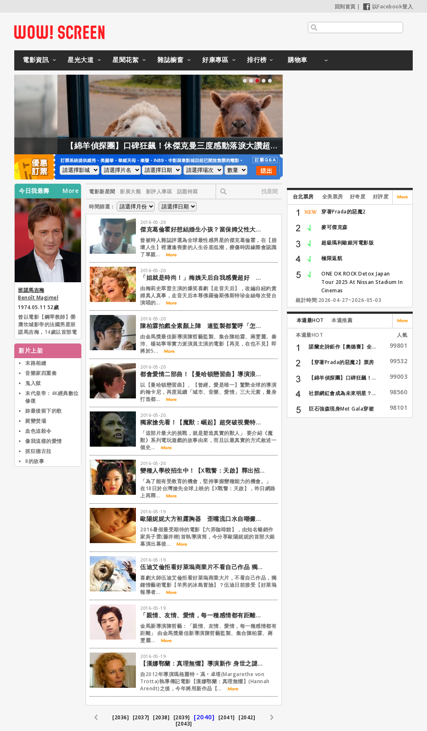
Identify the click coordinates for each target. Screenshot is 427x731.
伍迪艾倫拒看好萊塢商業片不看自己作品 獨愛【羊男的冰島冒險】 (203, 566)
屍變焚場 (35, 420)
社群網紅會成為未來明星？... (342, 393)
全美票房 (332, 196)
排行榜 (257, 59)
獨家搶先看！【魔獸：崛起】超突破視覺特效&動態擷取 (203, 422)
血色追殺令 (38, 430)
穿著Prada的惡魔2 (343, 211)
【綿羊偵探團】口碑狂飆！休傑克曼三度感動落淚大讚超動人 (198, 145)
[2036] (120, 717)
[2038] (161, 717)
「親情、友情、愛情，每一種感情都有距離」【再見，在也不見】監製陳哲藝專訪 (203, 615)
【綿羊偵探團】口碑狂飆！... (342, 377)
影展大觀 (130, 191)
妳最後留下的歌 (43, 410)
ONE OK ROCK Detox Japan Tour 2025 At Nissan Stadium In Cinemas (362, 282)
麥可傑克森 (334, 227)
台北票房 (303, 196)
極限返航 (331, 258)
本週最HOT (310, 320)
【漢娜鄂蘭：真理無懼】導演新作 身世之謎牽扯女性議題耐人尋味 (203, 663)
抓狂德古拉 (38, 451)
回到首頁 (345, 6)
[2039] (182, 717)
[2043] (184, 723)
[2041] (227, 717)
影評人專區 (159, 191)
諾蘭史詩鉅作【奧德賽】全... (342, 346)
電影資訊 (36, 59)
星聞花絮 (125, 59)
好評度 (381, 196)
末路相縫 (35, 363)
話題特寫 (187, 191)
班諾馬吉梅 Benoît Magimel (38, 293)
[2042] (247, 717)
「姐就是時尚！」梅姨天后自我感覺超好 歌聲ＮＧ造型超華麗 (203, 277)
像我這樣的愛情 (43, 441)
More (70, 191)
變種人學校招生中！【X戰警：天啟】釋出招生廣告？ (203, 470)
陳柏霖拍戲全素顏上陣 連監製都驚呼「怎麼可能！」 (203, 325)
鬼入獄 (33, 383)
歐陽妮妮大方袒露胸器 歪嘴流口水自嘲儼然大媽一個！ (203, 518)
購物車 (297, 59)
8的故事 (34, 461)
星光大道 (81, 59)
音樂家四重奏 (41, 373)
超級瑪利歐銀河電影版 (347, 242)
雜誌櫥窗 (170, 59)
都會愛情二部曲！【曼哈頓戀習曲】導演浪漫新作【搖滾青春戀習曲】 (203, 373)
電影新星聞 (102, 191)
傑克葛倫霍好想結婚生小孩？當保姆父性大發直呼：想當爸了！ (203, 229)
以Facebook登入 (388, 6)
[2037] (141, 717)
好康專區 (215, 59)
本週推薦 (341, 320)
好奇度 (358, 196)
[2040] (204, 717)
